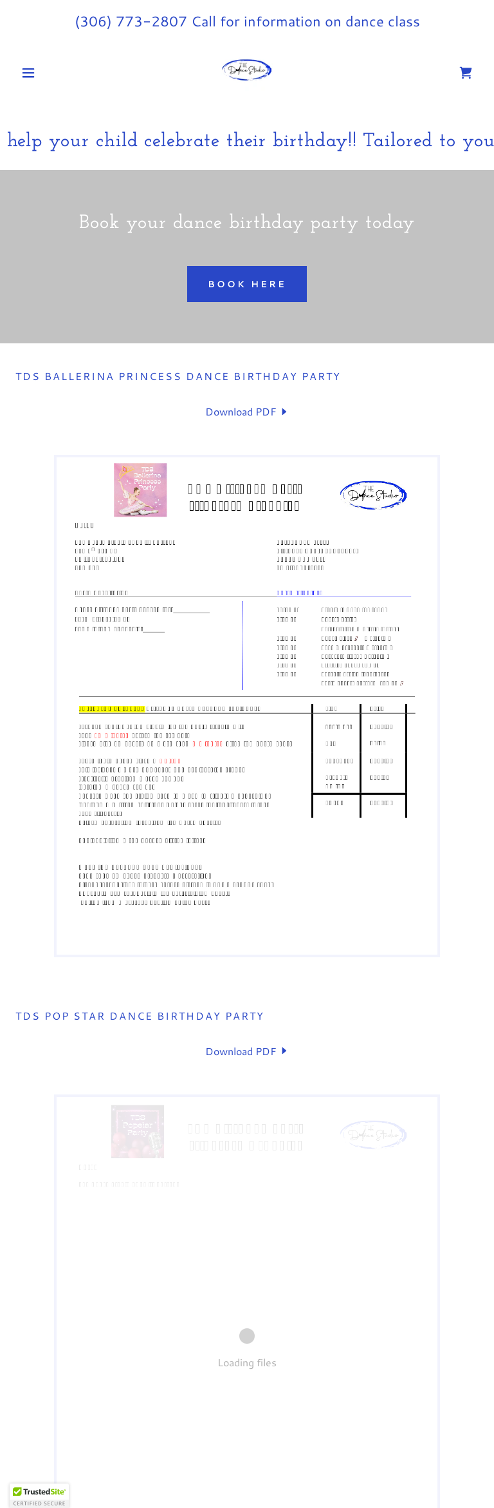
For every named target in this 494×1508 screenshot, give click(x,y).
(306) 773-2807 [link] (131, 21)
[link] (247, 73)
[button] (50, 73)
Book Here (247, 284)
